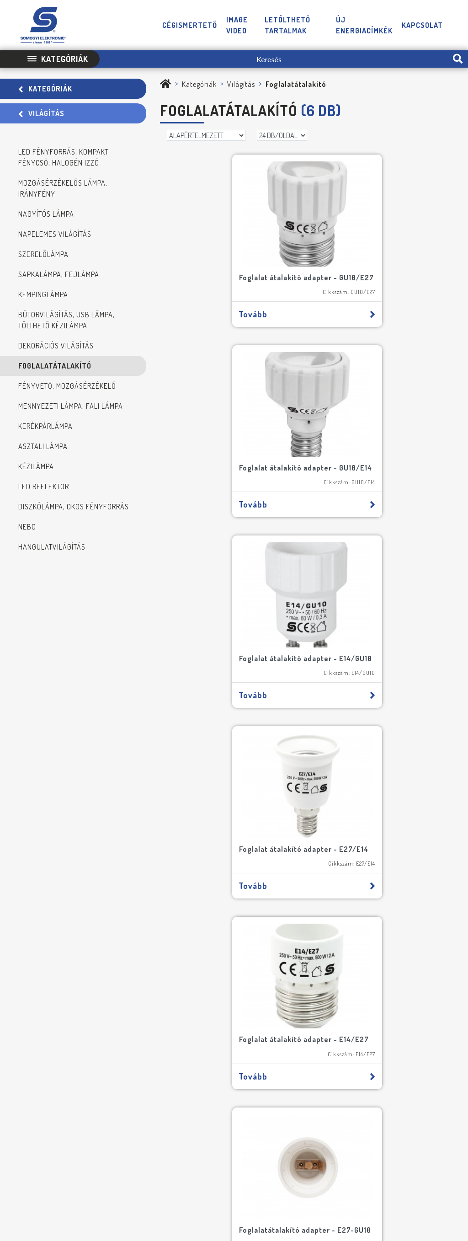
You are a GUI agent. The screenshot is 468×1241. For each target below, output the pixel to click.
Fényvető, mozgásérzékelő (67, 385)
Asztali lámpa (43, 446)
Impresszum (197, 1157)
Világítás (41, 113)
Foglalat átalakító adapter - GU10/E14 (366, 275)
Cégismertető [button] (189, 25)
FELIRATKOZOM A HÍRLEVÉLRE (69, 1008)
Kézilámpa (36, 466)
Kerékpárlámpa (45, 426)
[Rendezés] (206, 135)
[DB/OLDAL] (282, 135)
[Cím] (124, 908)
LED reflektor (43, 486)
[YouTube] (430, 1130)
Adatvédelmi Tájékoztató (257, 1157)
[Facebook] (411, 1130)
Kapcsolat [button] (422, 25)
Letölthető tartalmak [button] (287, 25)
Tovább (233, 317)
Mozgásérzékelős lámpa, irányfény (62, 188)
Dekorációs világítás (56, 345)
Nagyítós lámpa (46, 214)
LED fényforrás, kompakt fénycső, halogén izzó (63, 157)
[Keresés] (273, 59)
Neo (449, 1157)
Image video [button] (237, 25)
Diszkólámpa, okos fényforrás (73, 506)
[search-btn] (457, 59)
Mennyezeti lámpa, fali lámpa (70, 406)
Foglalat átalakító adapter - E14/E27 (219, 662)
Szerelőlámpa (43, 254)
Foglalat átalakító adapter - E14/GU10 (219, 469)
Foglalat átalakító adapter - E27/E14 (366, 469)
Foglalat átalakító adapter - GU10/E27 (219, 275)
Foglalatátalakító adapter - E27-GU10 (374, 662)
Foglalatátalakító (54, 365)
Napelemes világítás (54, 234)
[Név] (69, 883)
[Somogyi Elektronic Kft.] (165, 84)
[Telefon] (392, 1130)
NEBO (27, 526)
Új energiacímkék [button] (364, 25)
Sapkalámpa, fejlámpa (58, 274)
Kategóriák (45, 88)
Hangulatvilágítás (51, 546)
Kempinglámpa (43, 294)
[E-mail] (179, 883)
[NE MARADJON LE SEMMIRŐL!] (24, 954)
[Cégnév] (124, 932)
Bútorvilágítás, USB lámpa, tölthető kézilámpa (66, 320)
